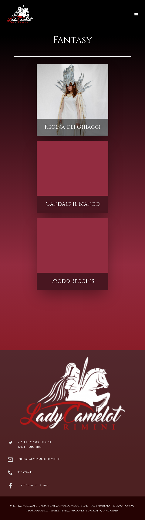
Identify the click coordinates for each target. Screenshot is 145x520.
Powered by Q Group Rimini (103, 510)
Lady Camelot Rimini (33, 486)
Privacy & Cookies (73, 510)
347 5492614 (25, 472)
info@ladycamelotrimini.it (39, 459)
